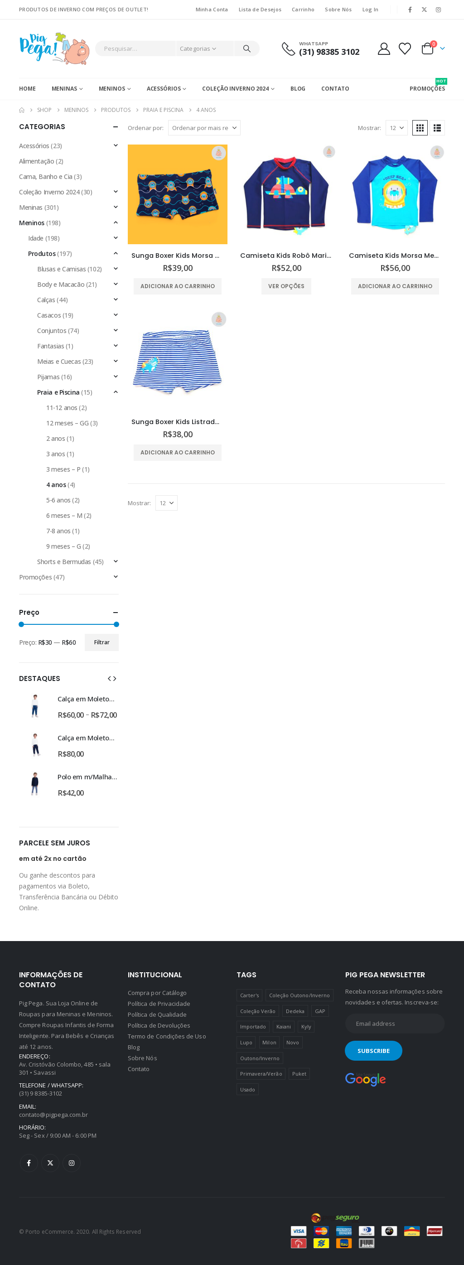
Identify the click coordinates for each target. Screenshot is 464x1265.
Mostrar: (369, 128)
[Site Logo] (54, 49)
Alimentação (36, 161)
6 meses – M (64, 515)
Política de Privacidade (159, 1003)
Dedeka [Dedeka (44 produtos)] (295, 1011)
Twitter (50, 1163)
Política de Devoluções (159, 1025)
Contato (335, 88)
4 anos (56, 484)
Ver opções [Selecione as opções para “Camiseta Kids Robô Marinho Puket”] (286, 286)
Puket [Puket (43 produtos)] (299, 1073)
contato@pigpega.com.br (53, 1114)
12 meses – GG (67, 423)
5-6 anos (58, 500)
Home (27, 88)
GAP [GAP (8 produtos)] (320, 1011)
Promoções (35, 577)
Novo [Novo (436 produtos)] (292, 1042)
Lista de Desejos (260, 9)
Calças (46, 299)
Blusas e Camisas (61, 269)
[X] (424, 9)
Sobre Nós (338, 9)
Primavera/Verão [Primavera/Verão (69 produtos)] (261, 1073)
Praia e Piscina (58, 392)
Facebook (29, 1163)
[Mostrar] (397, 127)
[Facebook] (410, 9)
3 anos (55, 453)
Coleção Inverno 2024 (235, 88)
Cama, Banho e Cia (45, 176)
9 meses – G (63, 546)
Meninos (112, 88)
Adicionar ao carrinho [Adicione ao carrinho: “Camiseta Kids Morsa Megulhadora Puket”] (395, 286)
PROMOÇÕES (427, 85)
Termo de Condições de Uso (167, 1036)
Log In (370, 9)
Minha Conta (212, 9)
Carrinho (303, 9)
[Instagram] (439, 9)
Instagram (72, 1163)
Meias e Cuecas (59, 361)
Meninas (64, 88)
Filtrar (102, 642)
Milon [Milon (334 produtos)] (269, 1042)
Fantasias (50, 346)
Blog (298, 88)
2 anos (55, 438)
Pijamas (48, 376)
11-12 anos (61, 407)
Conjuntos (51, 330)
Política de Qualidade (157, 1014)
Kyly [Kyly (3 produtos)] (306, 1026)
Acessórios (164, 88)
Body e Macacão (60, 284)
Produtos (42, 253)
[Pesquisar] (247, 48)
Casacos (49, 315)
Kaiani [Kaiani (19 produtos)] (283, 1026)
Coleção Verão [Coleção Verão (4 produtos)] (258, 1011)
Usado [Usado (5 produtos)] (247, 1089)
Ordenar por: (146, 128)
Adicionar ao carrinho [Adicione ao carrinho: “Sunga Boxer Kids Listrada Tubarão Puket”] (177, 452)
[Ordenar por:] (204, 127)
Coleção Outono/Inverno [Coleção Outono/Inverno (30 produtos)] (299, 995)
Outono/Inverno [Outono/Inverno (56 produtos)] (260, 1058)
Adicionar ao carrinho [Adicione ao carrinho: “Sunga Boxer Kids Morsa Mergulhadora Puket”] (177, 286)
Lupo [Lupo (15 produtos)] (246, 1042)
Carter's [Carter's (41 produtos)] (249, 995)
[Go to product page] (177, 194)
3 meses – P (63, 469)
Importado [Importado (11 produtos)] (253, 1026)
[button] (420, 127)
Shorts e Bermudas (64, 561)
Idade (36, 238)
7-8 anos (58, 530)
